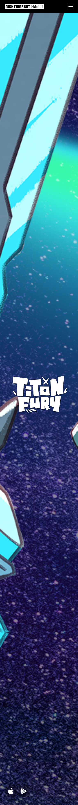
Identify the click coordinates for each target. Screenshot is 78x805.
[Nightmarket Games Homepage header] (24, 6)
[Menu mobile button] (71, 6)
